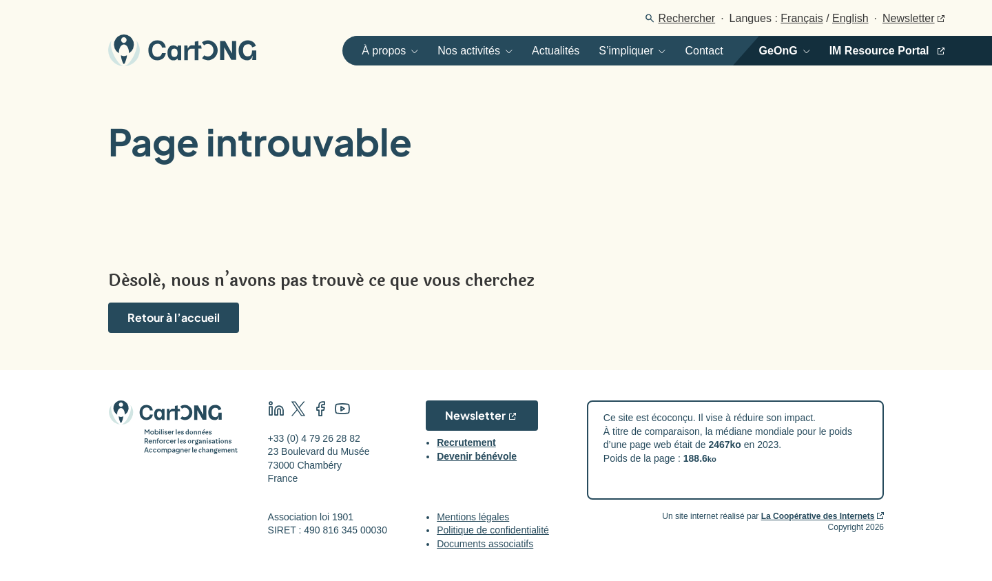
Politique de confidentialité (493, 530)
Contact (704, 51)
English (850, 18)
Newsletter (908, 18)
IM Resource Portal (879, 51)
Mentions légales (473, 516)
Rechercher (686, 18)
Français (802, 18)
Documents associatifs (485, 543)
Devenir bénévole (477, 456)
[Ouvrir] (385, 50)
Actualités (555, 51)
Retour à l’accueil (173, 317)
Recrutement (466, 442)
